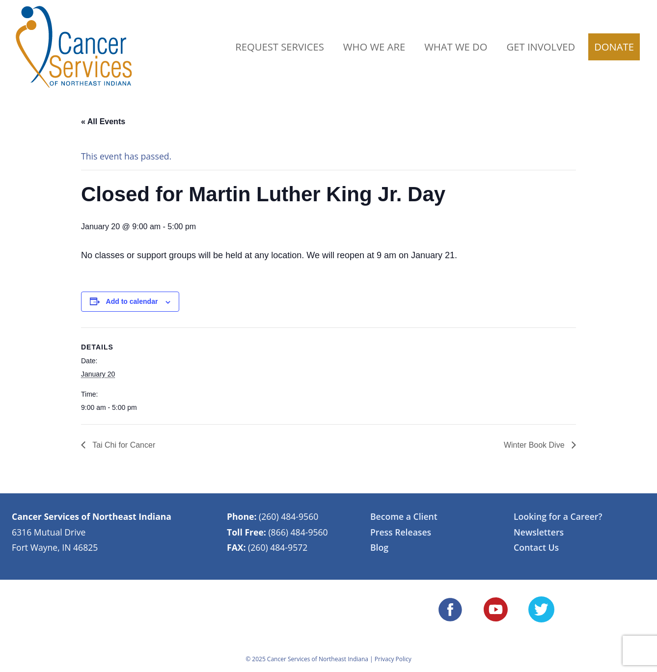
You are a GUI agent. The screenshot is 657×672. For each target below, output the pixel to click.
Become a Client (404, 516)
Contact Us (536, 547)
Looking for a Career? (558, 516)
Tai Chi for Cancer (122, 445)
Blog (379, 547)
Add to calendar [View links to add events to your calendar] (132, 301)
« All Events (103, 121)
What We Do (455, 47)
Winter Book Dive (535, 445)
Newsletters (539, 532)
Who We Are (374, 47)
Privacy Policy (393, 659)
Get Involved (541, 47)
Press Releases (400, 532)
